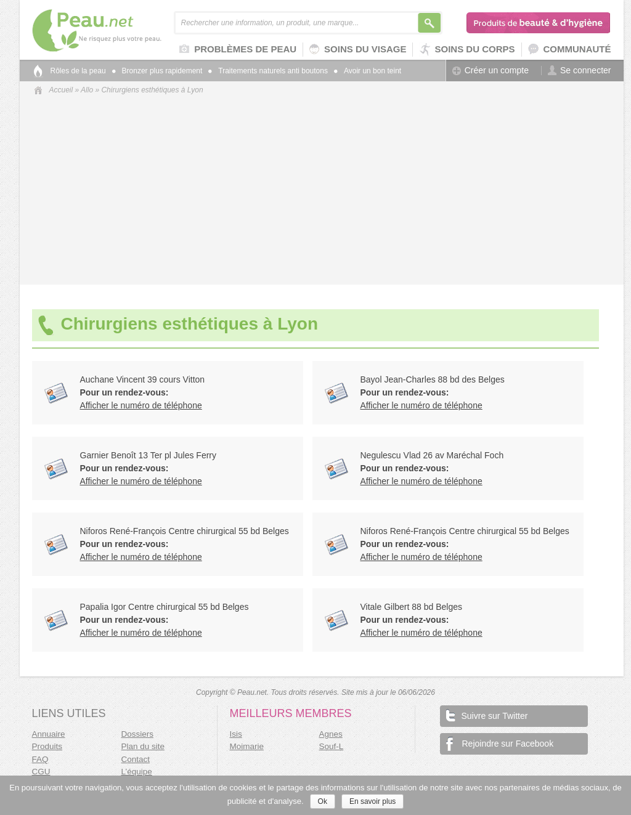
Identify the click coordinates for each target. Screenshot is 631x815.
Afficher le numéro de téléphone (141, 405)
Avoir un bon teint (367, 71)
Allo (87, 90)
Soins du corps (467, 50)
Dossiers (137, 734)
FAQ (40, 759)
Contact (135, 759)
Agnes (331, 734)
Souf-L (331, 746)
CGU (41, 771)
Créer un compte (490, 70)
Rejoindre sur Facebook (500, 743)
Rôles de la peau (78, 71)
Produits (47, 746)
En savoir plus (372, 801)
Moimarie (247, 746)
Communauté (569, 49)
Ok (322, 801)
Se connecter (579, 70)
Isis (236, 734)
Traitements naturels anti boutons (268, 71)
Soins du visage (357, 49)
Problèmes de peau (237, 50)
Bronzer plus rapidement (157, 71)
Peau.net (117, 30)
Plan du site (143, 746)
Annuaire (48, 734)
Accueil (61, 90)
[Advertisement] (322, 188)
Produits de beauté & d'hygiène (538, 22)
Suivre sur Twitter (487, 714)
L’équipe (136, 771)
